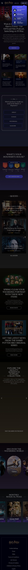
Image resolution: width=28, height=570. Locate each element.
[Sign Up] (24, 3)
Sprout (5, 112)
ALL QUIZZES (14, 255)
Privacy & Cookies (14, 563)
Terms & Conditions (13, 557)
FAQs (13, 554)
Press (13, 551)
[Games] (14, 466)
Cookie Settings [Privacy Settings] (13, 548)
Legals (14, 568)
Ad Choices (14, 560)
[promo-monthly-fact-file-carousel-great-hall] (14, 512)
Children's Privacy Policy (13, 566)
